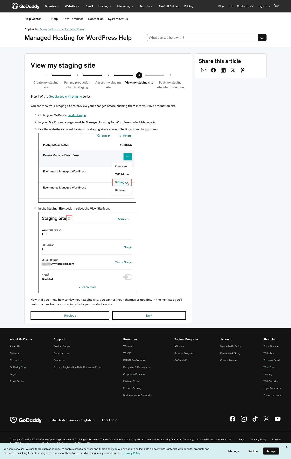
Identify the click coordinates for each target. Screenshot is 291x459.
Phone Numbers (272, 395)
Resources (59, 360)
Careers (14, 353)
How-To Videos (72, 18)
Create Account (229, 360)
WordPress (269, 367)
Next (149, 315)
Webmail (128, 346)
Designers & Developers (136, 367)
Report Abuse (61, 353)
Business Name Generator (137, 395)
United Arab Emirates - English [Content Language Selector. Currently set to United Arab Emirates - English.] (71, 420)
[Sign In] (265, 6)
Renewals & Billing (230, 353)
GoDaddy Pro (181, 360)
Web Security (270, 381)
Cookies (276, 439)
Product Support (63, 346)
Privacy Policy (258, 439)
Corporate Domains (134, 374)
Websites (268, 353)
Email (89, 6)
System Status (118, 18)
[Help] (230, 6)
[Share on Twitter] (233, 70)
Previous (70, 315)
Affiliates (179, 346)
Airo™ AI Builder (169, 6)
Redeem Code (131, 381)
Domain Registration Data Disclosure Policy (77, 367)
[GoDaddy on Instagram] (243, 421)
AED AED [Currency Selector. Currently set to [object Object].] (110, 420)
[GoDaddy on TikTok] (255, 421)
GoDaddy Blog (18, 367)
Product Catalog (132, 388)
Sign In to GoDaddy (230, 346)
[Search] (262, 37)
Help (54, 18)
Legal (13, 374)
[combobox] (202, 37)
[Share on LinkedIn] (223, 70)
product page (76, 115)
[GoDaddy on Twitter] (266, 421)
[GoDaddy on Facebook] (232, 421)
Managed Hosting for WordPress (62, 29)
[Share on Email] (204, 70)
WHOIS (127, 353)
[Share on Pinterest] (242, 70)
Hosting (267, 374)
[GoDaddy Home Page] (26, 420)
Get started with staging (65, 96)
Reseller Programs (184, 353)
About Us (15, 346)
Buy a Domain (271, 346)
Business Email (271, 360)
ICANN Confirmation (134, 360)
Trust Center (17, 381)
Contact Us (95, 18)
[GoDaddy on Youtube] (277, 421)
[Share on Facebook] (213, 70)
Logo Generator (272, 388)
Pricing (188, 6)
